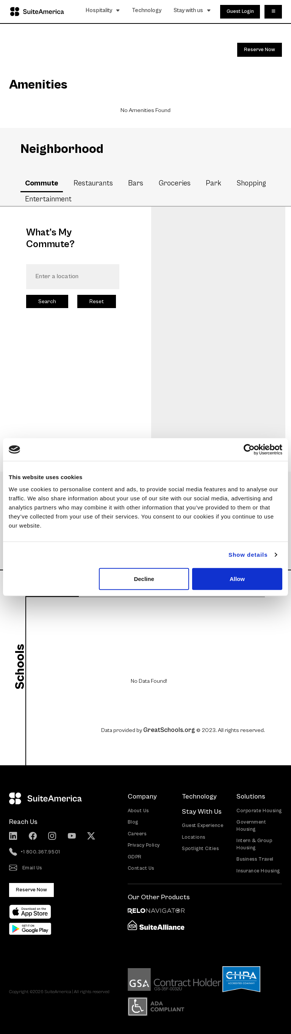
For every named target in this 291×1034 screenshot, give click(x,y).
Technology (146, 10)
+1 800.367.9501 (34, 852)
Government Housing (251, 825)
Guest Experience (202, 825)
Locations (193, 837)
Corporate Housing (259, 811)
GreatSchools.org (169, 730)
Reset (96, 301)
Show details (248, 554)
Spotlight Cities (200, 849)
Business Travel (255, 859)
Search (47, 301)
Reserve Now (259, 50)
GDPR (135, 857)
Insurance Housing (258, 871)
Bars (135, 183)
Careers (137, 834)
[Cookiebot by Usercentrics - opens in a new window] (249, 449)
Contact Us (141, 868)
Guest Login (240, 11)
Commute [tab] (41, 183)
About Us (138, 811)
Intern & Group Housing (254, 844)
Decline (144, 578)
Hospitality (103, 10)
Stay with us (192, 10)
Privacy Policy (144, 845)
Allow (237, 578)
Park (213, 183)
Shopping (251, 183)
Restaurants (93, 183)
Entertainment (48, 199)
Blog (133, 822)
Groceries (175, 183)
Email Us (25, 868)
